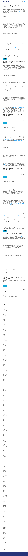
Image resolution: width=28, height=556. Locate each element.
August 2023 (4, 345)
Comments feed (5, 548)
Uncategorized (4, 542)
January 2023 (4, 354)
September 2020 (5, 389)
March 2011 (4, 505)
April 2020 (4, 395)
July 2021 (4, 376)
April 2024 (4, 335)
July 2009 (4, 525)
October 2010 (4, 511)
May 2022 (4, 364)
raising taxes (19, 190)
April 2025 (4, 320)
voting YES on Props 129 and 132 (19, 47)
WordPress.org (4, 549)
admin (4, 63)
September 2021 (5, 374)
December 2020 (5, 385)
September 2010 (5, 512)
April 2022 (4, 365)
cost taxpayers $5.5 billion (10, 132)
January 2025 (4, 324)
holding (21, 236)
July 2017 (4, 436)
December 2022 (5, 355)
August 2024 (4, 330)
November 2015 (5, 460)
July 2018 (4, 421)
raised (19, 11)
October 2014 (4, 476)
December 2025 (5, 310)
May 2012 (4, 490)
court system (15, 39)
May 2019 (4, 409)
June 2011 (4, 501)
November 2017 (5, 431)
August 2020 (4, 390)
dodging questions (8, 236)
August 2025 (4, 315)
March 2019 (4, 411)
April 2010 (4, 516)
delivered (4, 268)
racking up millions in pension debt (18, 140)
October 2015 (4, 461)
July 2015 (4, 465)
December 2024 (5, 325)
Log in (3, 545)
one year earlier (8, 269)
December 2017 (5, 430)
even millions (15, 138)
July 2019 (4, 406)
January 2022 (4, 369)
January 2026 (4, 309)
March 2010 (4, 517)
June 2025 (4, 318)
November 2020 (5, 386)
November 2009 (5, 520)
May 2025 (4, 319)
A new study (15, 131)
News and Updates (14, 63)
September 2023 (5, 344)
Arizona (4, 528)
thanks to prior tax (7, 164)
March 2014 (4, 485)
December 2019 (5, 400)
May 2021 (4, 379)
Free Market (4, 533)
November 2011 (5, 496)
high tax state (11, 40)
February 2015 (4, 471)
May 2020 (4, 394)
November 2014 (5, 475)
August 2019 (4, 405)
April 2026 (4, 305)
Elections (10, 63)
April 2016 (4, 455)
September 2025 (5, 314)
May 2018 (4, 424)
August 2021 (4, 375)
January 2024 (4, 339)
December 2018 (5, 415)
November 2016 (5, 446)
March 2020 (4, 396)
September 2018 (5, 419)
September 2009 (5, 522)
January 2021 (4, 384)
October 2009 (4, 521)
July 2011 (4, 500)
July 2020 (4, 391)
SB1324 (10, 262)
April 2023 (4, 350)
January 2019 (4, 414)
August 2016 (4, 450)
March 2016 (4, 456)
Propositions (4, 538)
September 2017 (5, 434)
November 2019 (5, 401)
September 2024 (5, 329)
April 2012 (4, 491)
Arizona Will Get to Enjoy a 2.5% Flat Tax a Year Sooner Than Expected (14, 180)
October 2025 (4, 313)
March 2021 (4, 381)
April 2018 (4, 425)
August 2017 (4, 435)
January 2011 (4, 507)
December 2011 (5, 495)
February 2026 (4, 308)
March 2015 (4, 470)
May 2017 (4, 439)
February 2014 (4, 486)
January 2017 (4, 444)
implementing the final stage (6, 185)
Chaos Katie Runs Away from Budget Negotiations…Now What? (10, 296)
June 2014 (4, 481)
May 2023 (4, 349)
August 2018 (4, 420)
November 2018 (5, 416)
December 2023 (5, 340)
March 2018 (4, 426)
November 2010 (5, 510)
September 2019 (5, 404)
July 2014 (4, 480)
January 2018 (4, 429)
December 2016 (5, 445)
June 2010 (4, 515)
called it (10, 204)
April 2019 (4, 410)
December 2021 (5, 370)
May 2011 (4, 502)
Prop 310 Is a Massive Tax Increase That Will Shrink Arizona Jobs (13, 126)
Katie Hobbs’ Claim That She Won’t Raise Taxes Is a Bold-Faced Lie (13, 233)
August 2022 (4, 360)
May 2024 (4, 334)
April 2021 (4, 380)
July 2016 (4, 451)
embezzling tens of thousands (9, 138)
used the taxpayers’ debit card (8, 139)
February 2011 (4, 506)
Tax (16, 127)
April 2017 (4, 440)
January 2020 (4, 399)
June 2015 (4, 466)
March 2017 (4, 441)
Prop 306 (4, 537)
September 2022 (5, 359)
